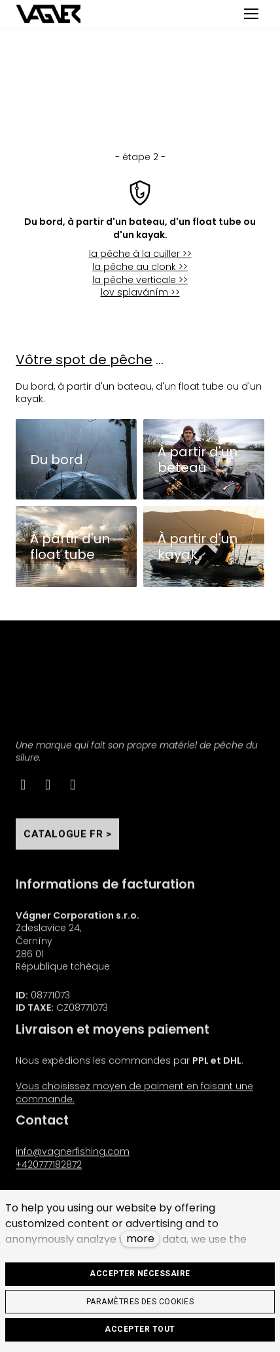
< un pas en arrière (140, 79)
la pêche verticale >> (140, 279)
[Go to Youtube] (72, 790)
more (140, 1238)
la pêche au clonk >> (140, 266)
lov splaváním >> (140, 292)
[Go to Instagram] (48, 790)
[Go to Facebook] (23, 790)
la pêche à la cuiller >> (140, 253)
